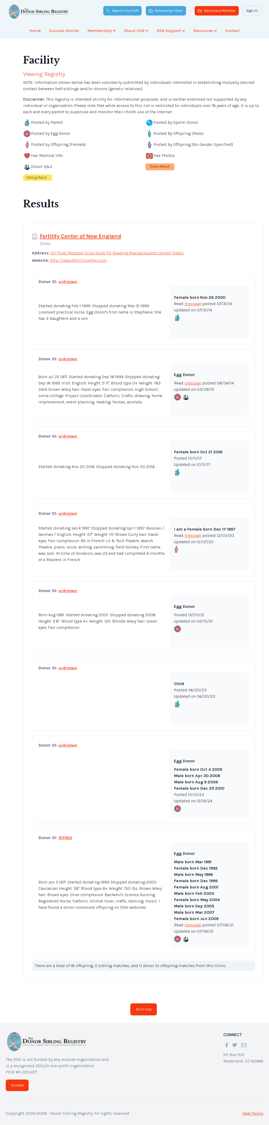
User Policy (252, 1113)
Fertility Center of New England (80, 236)
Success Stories (64, 30)
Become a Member (217, 10)
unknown (68, 281)
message (192, 303)
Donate (17, 1085)
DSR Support (171, 30)
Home (35, 30)
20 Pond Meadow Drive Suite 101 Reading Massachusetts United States (117, 252)
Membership (101, 30)
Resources (205, 30)
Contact (232, 30)
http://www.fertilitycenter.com (78, 260)
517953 (65, 837)
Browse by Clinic (166, 10)
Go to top (144, 1009)
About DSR (136, 30)
